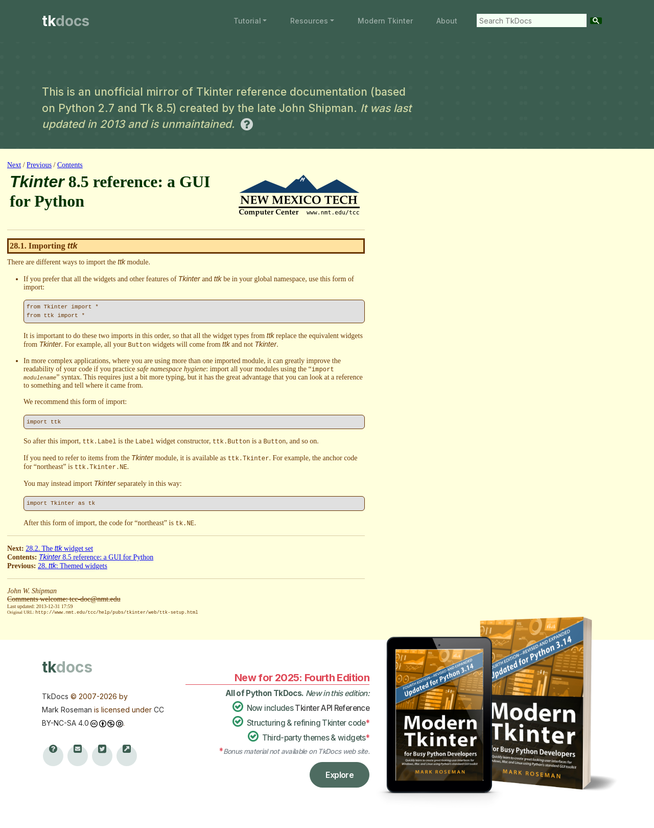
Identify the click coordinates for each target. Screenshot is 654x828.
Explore (339, 774)
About (446, 20)
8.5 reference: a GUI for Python (96, 557)
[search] (529, 20)
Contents (70, 165)
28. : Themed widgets (72, 566)
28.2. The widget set (59, 548)
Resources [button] (309, 20)
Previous (39, 165)
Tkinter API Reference (332, 707)
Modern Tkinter (385, 20)
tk (65, 21)
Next (14, 165)
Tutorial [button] (247, 20)
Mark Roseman (67, 709)
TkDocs (55, 695)
